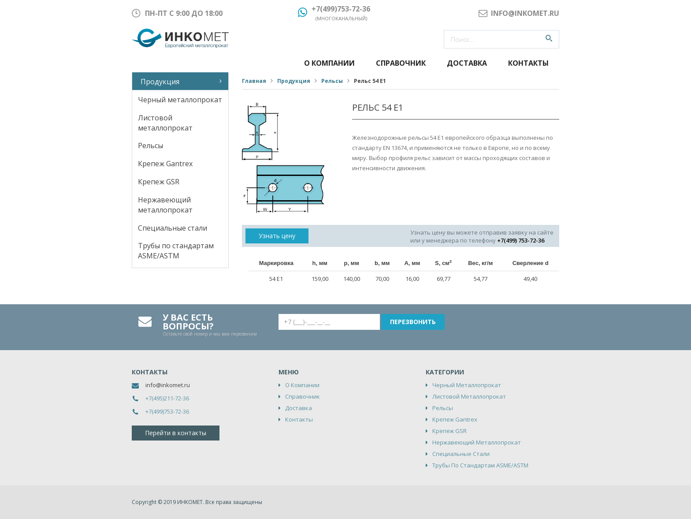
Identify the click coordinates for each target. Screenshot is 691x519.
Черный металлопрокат (180, 100)
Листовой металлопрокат (165, 123)
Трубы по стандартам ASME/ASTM (176, 251)
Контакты (528, 63)
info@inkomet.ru (167, 385)
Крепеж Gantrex (165, 163)
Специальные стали (172, 228)
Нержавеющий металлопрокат (165, 205)
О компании (329, 63)
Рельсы (150, 145)
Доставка (467, 63)
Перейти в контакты (175, 433)
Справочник (401, 63)
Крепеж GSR (158, 182)
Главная (254, 81)
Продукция (160, 81)
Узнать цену (277, 235)
